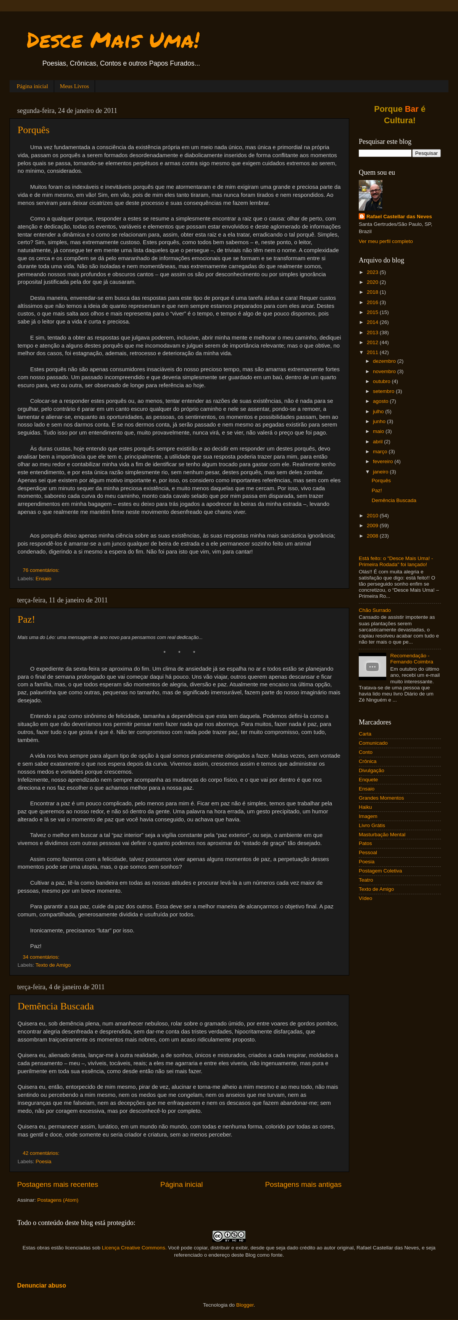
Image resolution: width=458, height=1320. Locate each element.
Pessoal (368, 852)
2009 (373, 525)
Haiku (365, 807)
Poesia (43, 1161)
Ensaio (43, 578)
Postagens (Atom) (58, 1200)
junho (380, 421)
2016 (373, 302)
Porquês (34, 129)
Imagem (368, 816)
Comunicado (373, 743)
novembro (385, 371)
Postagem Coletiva (380, 871)
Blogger (245, 1305)
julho (379, 411)
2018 (373, 292)
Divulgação (371, 770)
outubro (382, 381)
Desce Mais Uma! (113, 39)
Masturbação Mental (382, 834)
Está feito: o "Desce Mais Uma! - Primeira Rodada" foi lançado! (396, 561)
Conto (366, 752)
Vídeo (365, 898)
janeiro (381, 472)
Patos (365, 843)
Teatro (366, 880)
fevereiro (383, 461)
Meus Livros (74, 86)
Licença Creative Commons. (134, 1248)
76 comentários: (42, 570)
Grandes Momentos (381, 798)
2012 (373, 342)
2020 (373, 282)
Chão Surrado (375, 610)
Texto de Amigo (53, 965)
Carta (365, 734)
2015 (373, 312)
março (381, 451)
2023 (373, 272)
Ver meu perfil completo (386, 241)
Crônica (368, 761)
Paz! (26, 619)
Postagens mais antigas (303, 1184)
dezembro (385, 361)
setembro (384, 391)
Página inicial (32, 86)
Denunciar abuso (41, 1285)
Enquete (368, 779)
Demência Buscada (56, 1006)
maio (379, 431)
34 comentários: (42, 957)
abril (378, 441)
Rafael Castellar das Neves (399, 216)
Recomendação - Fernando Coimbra (411, 659)
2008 (373, 536)
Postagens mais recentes (57, 1184)
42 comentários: (42, 1153)
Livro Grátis (372, 825)
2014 (373, 322)
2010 (373, 515)
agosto (381, 401)
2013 (373, 332)
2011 (373, 352)
